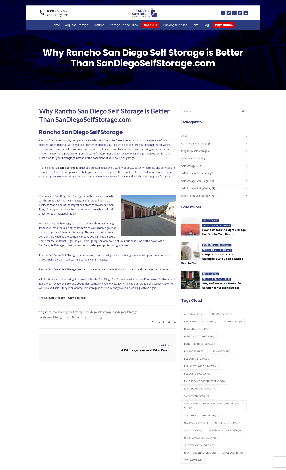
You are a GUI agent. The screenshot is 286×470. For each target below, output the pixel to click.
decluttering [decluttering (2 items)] (232, 321)
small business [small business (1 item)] (233, 452)
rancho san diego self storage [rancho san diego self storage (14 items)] (204, 381)
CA (183, 136)
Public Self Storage (192, 158)
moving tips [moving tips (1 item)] (221, 351)
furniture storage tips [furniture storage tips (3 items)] (199, 336)
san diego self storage (98, 312)
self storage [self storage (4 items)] (193, 430)
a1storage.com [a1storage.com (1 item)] (194, 314)
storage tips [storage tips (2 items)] (193, 460)
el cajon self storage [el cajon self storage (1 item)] (198, 328)
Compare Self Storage (194, 143)
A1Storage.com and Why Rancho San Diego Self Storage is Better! (145, 350)
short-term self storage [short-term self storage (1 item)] (200, 452)
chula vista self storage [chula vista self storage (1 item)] (200, 321)
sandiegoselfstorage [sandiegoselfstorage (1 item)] (198, 396)
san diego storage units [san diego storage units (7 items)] (200, 415)
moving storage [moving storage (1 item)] (195, 351)
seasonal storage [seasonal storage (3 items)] (196, 422)
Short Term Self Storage (195, 195)
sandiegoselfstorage (125, 312)
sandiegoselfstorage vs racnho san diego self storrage (71, 317)
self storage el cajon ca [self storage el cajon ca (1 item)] (200, 437)
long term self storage (194, 151)
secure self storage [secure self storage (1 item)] (228, 422)
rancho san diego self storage (66, 312)
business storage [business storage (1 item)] (223, 314)
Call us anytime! (57, 13)
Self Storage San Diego (195, 181)
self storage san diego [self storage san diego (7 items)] (199, 445)
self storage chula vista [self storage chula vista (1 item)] (225, 430)
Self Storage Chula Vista (195, 173)
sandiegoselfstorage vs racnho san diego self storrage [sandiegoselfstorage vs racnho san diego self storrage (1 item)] (211, 406)
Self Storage (188, 166)
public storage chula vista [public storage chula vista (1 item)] (201, 366)
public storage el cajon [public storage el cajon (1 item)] (199, 373)
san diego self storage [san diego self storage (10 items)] (199, 388)
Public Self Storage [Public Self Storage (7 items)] (197, 358)
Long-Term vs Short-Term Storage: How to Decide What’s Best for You (212, 259)
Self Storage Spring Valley (196, 188)
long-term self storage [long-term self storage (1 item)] (199, 343)
